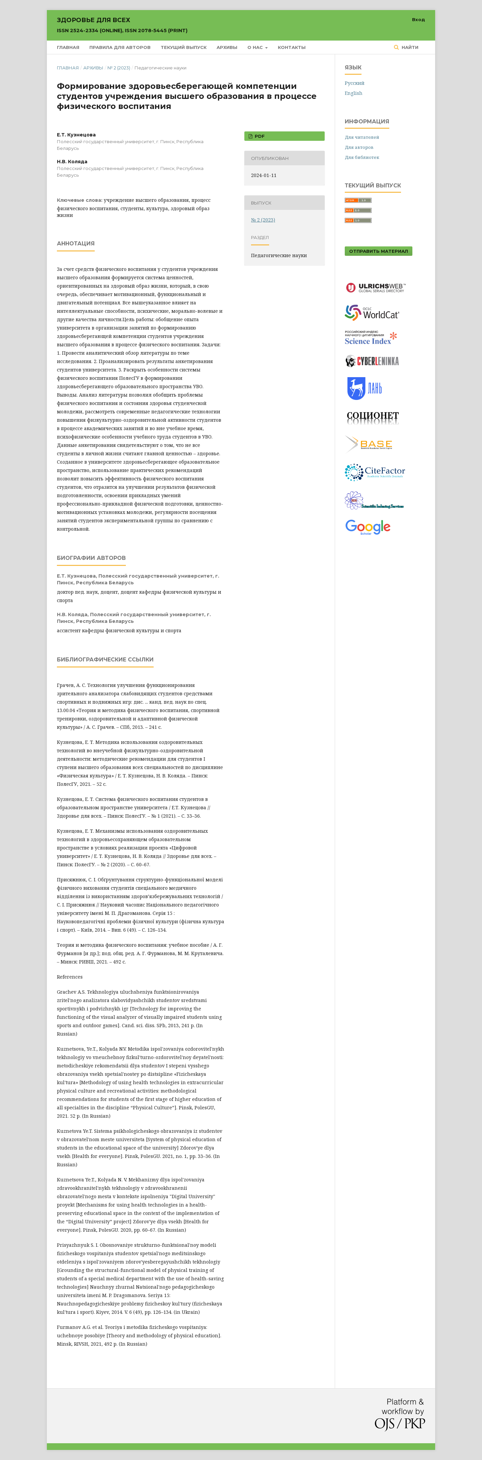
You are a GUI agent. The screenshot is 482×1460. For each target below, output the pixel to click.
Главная (68, 47)
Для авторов (359, 147)
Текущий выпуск (184, 47)
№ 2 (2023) (118, 67)
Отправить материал (378, 251)
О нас (255, 47)
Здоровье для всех (122, 25)
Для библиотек (362, 157)
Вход (418, 19)
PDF (259, 136)
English (354, 93)
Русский (355, 83)
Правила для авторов (120, 47)
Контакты (292, 47)
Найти (409, 47)
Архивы (227, 47)
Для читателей (362, 137)
